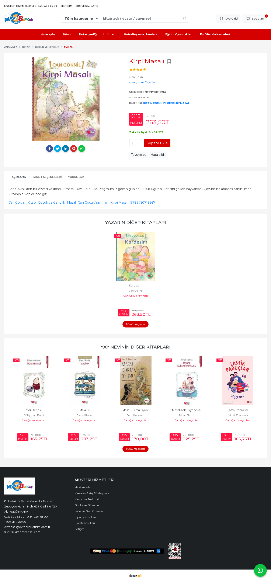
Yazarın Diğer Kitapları (135, 222)
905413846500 (16, 521)
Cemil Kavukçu (186, 415)
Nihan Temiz (238, 415)
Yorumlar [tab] (76, 177)
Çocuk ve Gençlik (166, 103)
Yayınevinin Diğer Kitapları (135, 347)
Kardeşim (135, 285)
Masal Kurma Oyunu (186, 410)
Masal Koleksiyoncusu (238, 410)
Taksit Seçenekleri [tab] (47, 177)
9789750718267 (142, 202)
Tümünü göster (135, 324)
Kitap (147, 103)
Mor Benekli (85, 410)
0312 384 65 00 (14, 516)
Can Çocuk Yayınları (93, 202)
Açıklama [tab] (19, 177)
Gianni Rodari (135, 415)
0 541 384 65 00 (37, 516)
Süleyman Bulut (85, 415)
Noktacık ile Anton (34, 410)
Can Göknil (16, 202)
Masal (185, 103)
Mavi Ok (136, 410)
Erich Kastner (34, 415)
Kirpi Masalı (119, 202)
